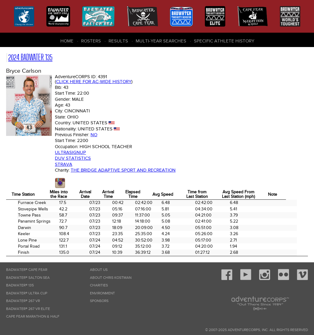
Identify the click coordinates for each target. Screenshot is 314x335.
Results (118, 41)
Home (66, 41)
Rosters (91, 41)
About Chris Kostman (110, 278)
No (94, 134)
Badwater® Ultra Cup (26, 293)
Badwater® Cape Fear (26, 270)
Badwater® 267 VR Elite (28, 309)
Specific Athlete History (224, 41)
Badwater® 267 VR (23, 301)
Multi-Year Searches (161, 41)
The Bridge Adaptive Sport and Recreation (123, 170)
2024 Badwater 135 (30, 57)
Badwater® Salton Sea (28, 278)
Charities (99, 285)
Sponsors (99, 301)
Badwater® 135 (20, 285)
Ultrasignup (70, 152)
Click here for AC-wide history (93, 81)
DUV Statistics (73, 158)
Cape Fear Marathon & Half (32, 317)
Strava (63, 164)
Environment (102, 293)
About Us (99, 270)
